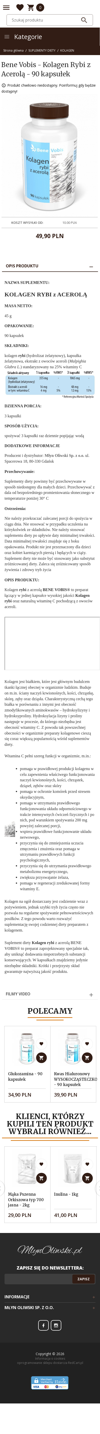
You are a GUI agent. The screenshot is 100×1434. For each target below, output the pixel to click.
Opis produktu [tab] (22, 266)
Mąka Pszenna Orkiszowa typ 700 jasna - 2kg (26, 1205)
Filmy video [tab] (18, 994)
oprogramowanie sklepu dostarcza (42, 1374)
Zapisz (83, 1290)
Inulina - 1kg (66, 1199)
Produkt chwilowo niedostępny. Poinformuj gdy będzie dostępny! (49, 88)
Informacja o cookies (50, 1369)
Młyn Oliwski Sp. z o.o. (64, 455)
